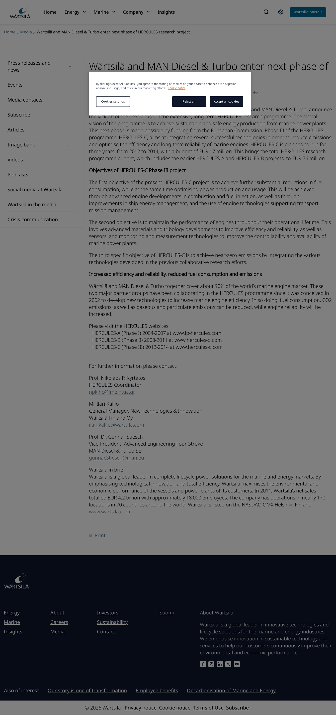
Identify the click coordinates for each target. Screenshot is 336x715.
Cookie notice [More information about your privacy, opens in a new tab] (176, 88)
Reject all (188, 101)
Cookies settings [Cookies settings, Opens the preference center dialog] (113, 101)
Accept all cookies (226, 101)
